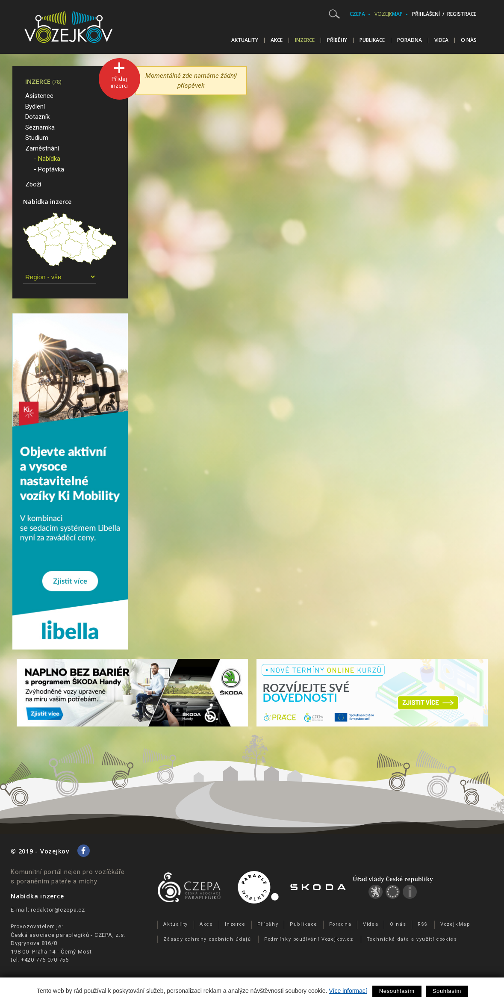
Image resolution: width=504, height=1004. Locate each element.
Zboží (33, 184)
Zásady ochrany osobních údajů (207, 939)
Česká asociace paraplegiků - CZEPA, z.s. (68, 935)
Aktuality (244, 40)
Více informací (348, 990)
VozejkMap (455, 924)
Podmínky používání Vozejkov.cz (309, 939)
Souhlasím (447, 991)
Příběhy (337, 40)
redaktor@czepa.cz (58, 910)
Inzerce (305, 40)
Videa (441, 40)
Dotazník (37, 117)
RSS (422, 924)
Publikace (372, 40)
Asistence (39, 96)
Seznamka (40, 127)
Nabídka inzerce (47, 202)
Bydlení (35, 106)
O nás (469, 40)
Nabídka (49, 158)
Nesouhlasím (397, 991)
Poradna (409, 40)
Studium (36, 138)
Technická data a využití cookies (412, 939)
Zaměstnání (42, 148)
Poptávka (51, 169)
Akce (277, 40)
